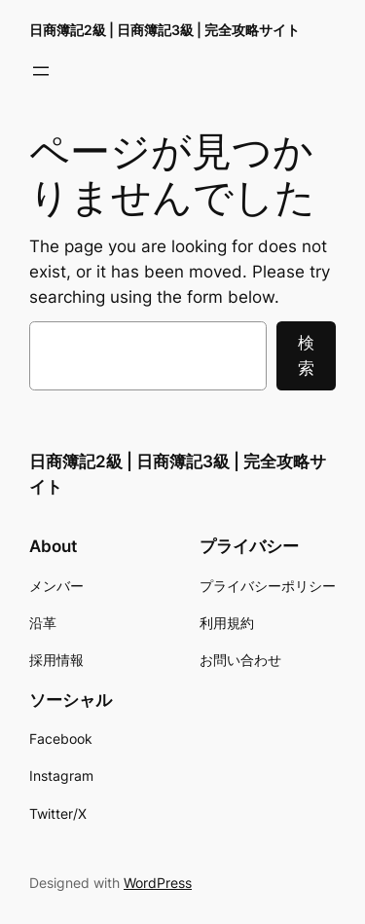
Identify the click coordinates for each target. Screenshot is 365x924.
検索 (306, 355)
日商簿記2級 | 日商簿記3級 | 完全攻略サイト (164, 29)
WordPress (158, 882)
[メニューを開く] (41, 71)
